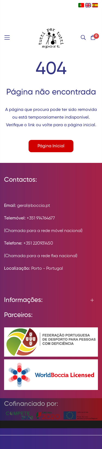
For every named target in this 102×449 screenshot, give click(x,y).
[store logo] (51, 37)
